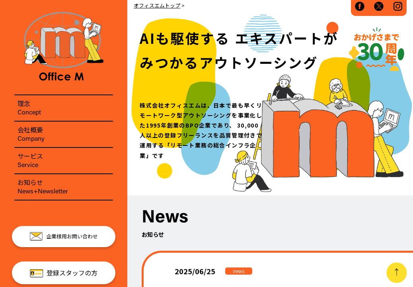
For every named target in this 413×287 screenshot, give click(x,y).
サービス (64, 160)
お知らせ (64, 187)
